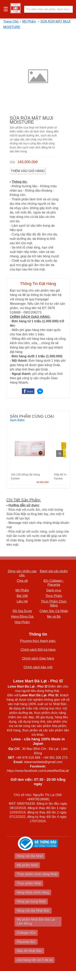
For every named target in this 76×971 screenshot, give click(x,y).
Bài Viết (22, 596)
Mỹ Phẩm (29, 21)
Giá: (12, 162)
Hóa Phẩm (22, 622)
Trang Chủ (10, 21)
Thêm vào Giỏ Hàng (28, 171)
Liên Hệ (22, 601)
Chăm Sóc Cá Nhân (53, 611)
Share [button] (30, 391)
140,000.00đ (27, 162)
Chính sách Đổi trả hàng (38, 649)
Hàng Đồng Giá (22, 616)
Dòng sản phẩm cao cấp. (22, 573)
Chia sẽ (22, 580)
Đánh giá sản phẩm (54, 571)
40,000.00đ (42, 482)
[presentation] (59, 453)
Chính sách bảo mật (38, 667)
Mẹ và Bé (54, 616)
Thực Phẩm (53, 596)
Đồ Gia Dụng (22, 611)
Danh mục (53, 590)
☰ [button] (5, 9)
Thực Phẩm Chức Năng (54, 603)
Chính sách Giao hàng (38, 658)
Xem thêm (17, 420)
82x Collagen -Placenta (53, 582)
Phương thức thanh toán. (38, 641)
